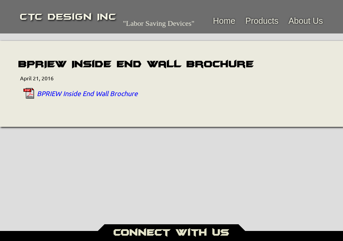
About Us (305, 20)
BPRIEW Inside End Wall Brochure (87, 93)
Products (261, 20)
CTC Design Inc (68, 17)
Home (224, 20)
